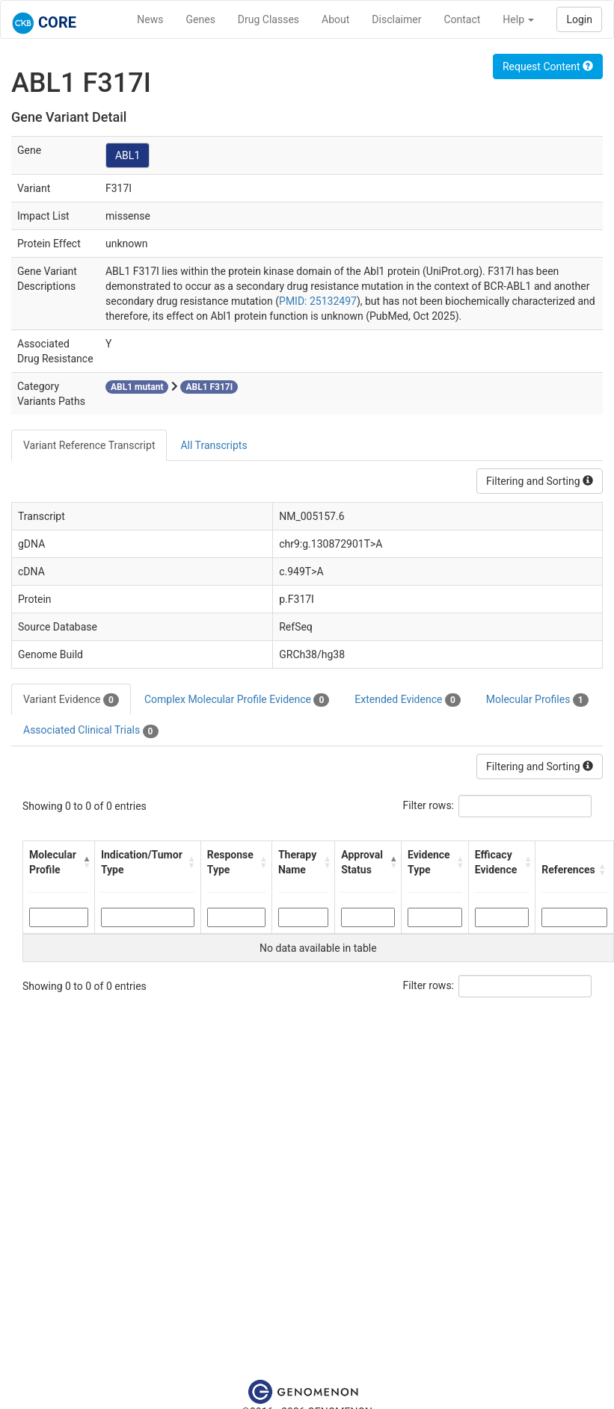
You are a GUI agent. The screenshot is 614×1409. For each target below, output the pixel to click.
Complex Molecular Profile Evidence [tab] (236, 700)
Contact (461, 19)
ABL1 (127, 155)
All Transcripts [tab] (213, 445)
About (335, 19)
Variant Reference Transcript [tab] (89, 445)
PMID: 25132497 (318, 301)
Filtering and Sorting (539, 481)
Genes (200, 19)
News (150, 19)
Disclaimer (396, 19)
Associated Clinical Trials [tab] (91, 730)
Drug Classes (268, 19)
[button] (85, 862)
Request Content (548, 66)
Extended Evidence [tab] (407, 700)
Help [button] (518, 19)
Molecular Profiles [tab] (537, 700)
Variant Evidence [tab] (71, 700)
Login (579, 19)
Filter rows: (429, 805)
